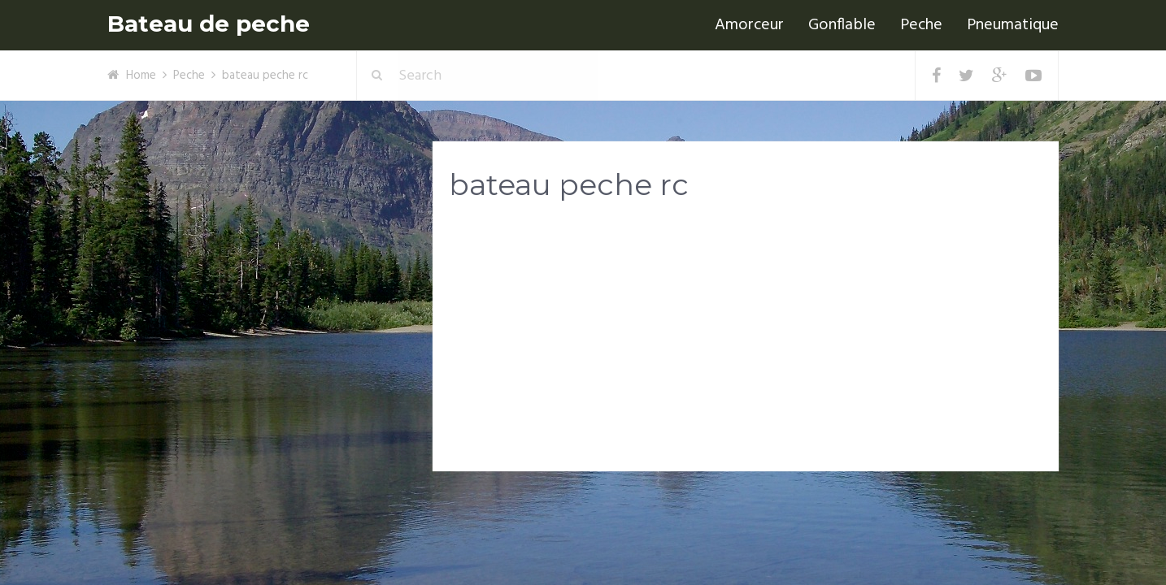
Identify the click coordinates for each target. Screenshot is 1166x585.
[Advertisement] (745, 342)
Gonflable (842, 25)
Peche (921, 25)
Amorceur (749, 25)
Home (141, 75)
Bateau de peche (208, 24)
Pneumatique (1013, 25)
